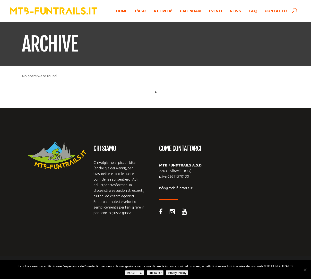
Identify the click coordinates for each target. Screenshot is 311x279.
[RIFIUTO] (304, 269)
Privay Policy (177, 273)
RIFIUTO (155, 273)
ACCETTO (134, 273)
